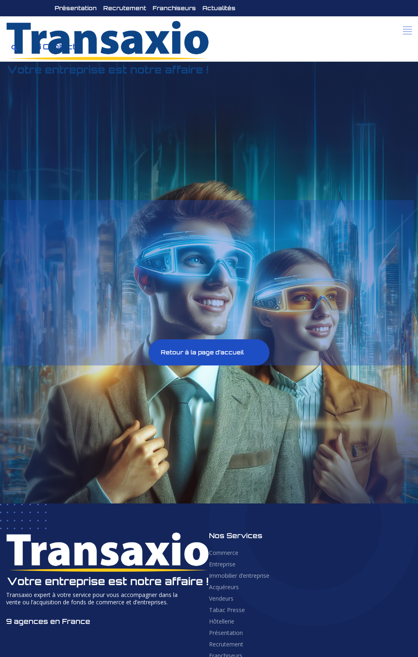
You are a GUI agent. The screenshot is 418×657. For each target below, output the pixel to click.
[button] (407, 30)
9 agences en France (48, 621)
